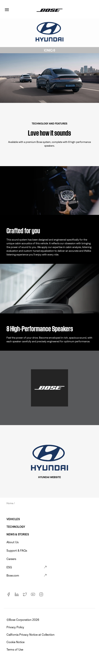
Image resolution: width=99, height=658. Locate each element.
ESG (9, 567)
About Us (12, 542)
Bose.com (12, 575)
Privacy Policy (15, 627)
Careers (11, 559)
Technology (15, 526)
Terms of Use (15, 649)
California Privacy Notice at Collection (30, 634)
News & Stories (17, 534)
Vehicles (13, 519)
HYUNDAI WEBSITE (49, 477)
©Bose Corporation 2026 (23, 619)
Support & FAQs (16, 550)
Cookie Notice (15, 642)
